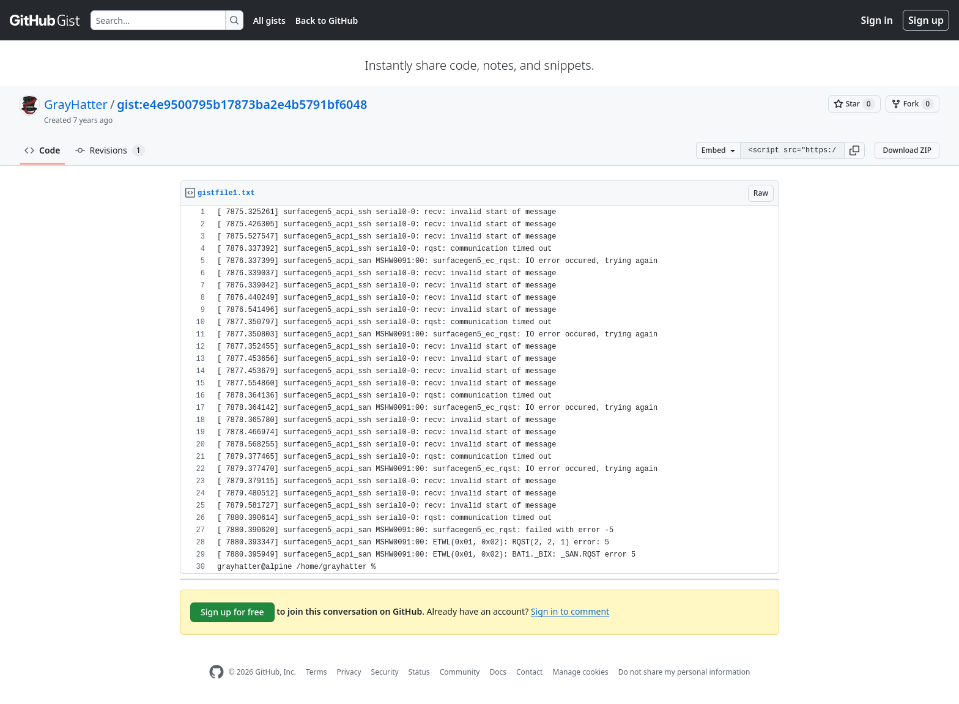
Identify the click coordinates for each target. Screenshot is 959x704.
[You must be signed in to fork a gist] (912, 104)
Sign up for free (232, 612)
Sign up (926, 20)
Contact (529, 672)
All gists (269, 20)
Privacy (349, 672)
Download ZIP (907, 150)
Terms (316, 672)
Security (385, 672)
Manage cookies (580, 672)
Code (42, 150)
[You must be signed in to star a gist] (854, 104)
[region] (479, 390)
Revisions (110, 150)
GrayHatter (76, 104)
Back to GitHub (326, 20)
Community (460, 672)
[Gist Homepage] (45, 20)
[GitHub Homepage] (216, 672)
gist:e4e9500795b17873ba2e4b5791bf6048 (242, 104)
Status (419, 672)
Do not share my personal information (684, 672)
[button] (854, 150)
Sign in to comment (570, 611)
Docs (497, 672)
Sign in (877, 20)
